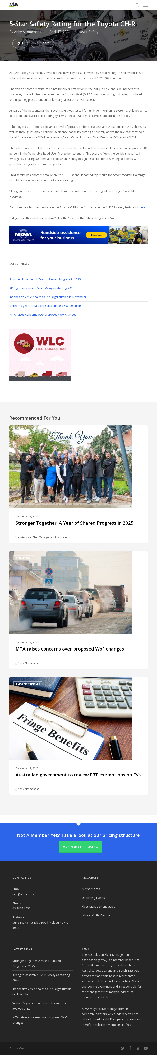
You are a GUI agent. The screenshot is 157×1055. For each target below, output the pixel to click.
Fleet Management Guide (98, 906)
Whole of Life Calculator (98, 915)
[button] (145, 5)
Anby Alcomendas (27, 31)
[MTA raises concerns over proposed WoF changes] (78, 610)
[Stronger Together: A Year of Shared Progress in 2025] (78, 484)
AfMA (19, 432)
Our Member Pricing (80, 846)
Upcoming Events (93, 898)
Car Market (24, 557)
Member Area (91, 889)
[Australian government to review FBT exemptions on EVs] (78, 736)
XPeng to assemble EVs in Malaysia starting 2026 (41, 288)
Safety (93, 31)
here (143, 207)
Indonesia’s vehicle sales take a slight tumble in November (47, 297)
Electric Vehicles (28, 683)
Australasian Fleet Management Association (41, 537)
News (82, 31)
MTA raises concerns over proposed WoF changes (42, 314)
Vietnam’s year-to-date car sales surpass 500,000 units (45, 306)
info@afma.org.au (24, 894)
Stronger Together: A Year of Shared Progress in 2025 (45, 279)
